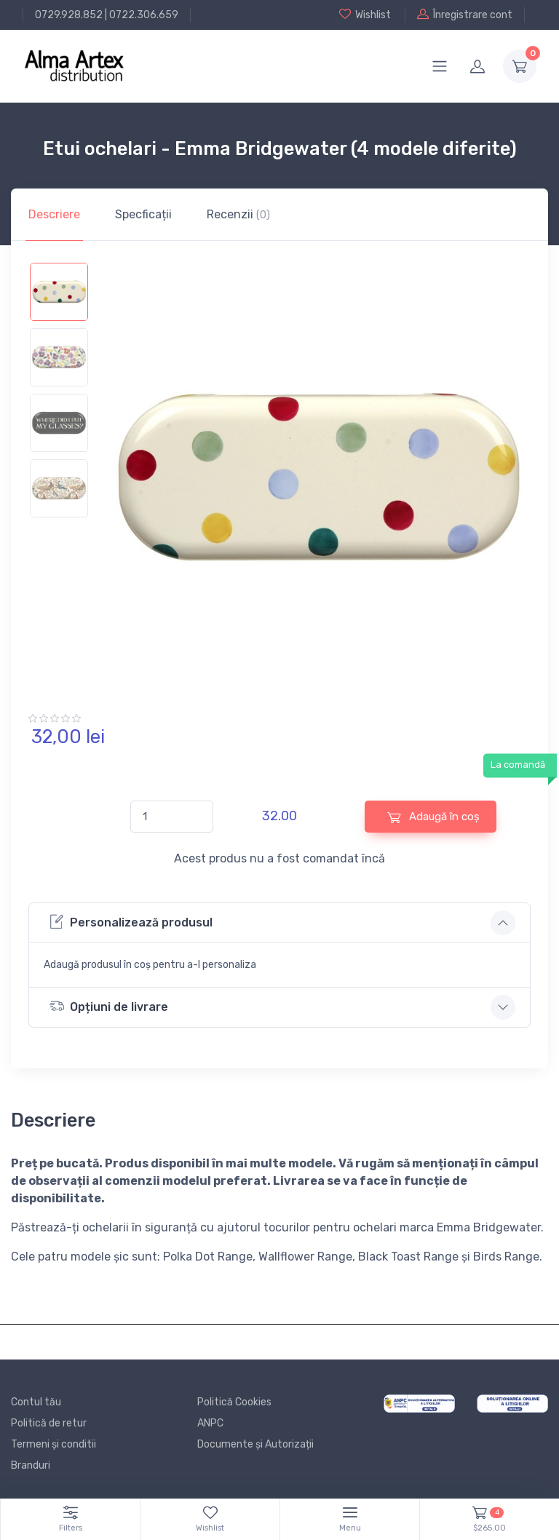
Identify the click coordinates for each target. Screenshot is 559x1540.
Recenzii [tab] (238, 214)
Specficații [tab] (143, 214)
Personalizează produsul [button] (131, 921)
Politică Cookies (234, 1402)
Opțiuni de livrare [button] (108, 1006)
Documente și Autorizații (255, 1444)
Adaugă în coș (433, 817)
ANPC (210, 1423)
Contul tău (36, 1402)
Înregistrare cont (464, 14)
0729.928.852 (69, 15)
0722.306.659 (143, 15)
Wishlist (365, 14)
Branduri (30, 1465)
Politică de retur (49, 1423)
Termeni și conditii (53, 1444)
